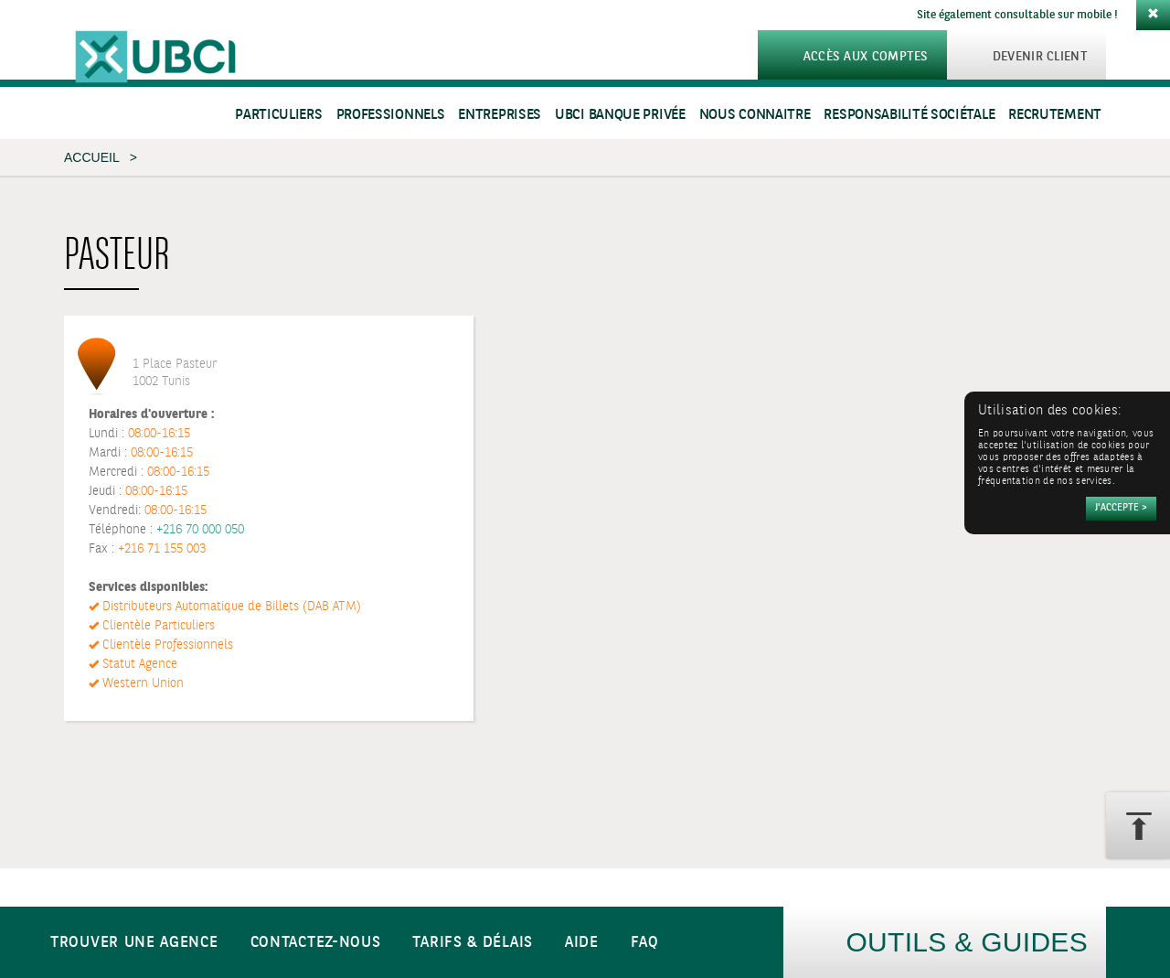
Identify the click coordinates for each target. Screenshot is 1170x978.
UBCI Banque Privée (620, 114)
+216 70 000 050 (200, 530)
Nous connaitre (755, 114)
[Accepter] (1121, 509)
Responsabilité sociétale (909, 114)
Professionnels (390, 114)
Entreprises (499, 114)
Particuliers (278, 114)
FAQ (645, 942)
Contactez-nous (315, 942)
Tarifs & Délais (472, 942)
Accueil (91, 157)
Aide (582, 942)
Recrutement (1054, 114)
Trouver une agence (134, 942)
